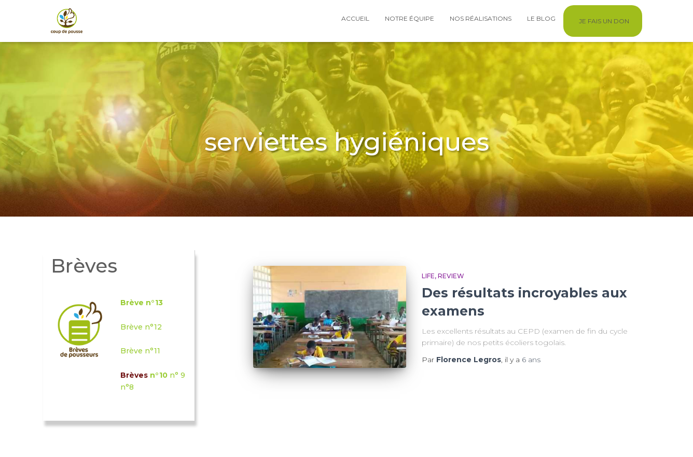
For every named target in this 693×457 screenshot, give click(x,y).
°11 (155, 350)
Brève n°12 (141, 327)
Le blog (541, 18)
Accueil (355, 18)
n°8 (127, 387)
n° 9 (177, 375)
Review (451, 276)
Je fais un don (604, 21)
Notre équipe (409, 18)
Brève (132, 350)
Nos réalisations (480, 18)
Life (428, 276)
